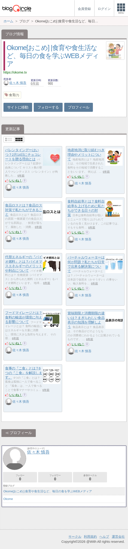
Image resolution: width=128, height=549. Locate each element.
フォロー (20, 477)
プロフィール (78, 107)
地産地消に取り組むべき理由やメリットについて (85, 154)
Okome (8, 499)
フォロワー (55, 477)
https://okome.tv (15, 72)
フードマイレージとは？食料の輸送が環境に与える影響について (23, 317)
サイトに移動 (17, 107)
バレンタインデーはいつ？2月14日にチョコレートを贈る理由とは (23, 154)
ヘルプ (104, 536)
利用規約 (90, 536)
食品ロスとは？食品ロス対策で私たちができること (23, 209)
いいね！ (15, 180)
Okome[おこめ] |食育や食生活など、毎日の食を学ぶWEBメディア (53, 55)
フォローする (48, 107)
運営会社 (118, 536)
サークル (74, 536)
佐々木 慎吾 (15, 83)
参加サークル (90, 477)
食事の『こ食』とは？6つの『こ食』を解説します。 (23, 372)
